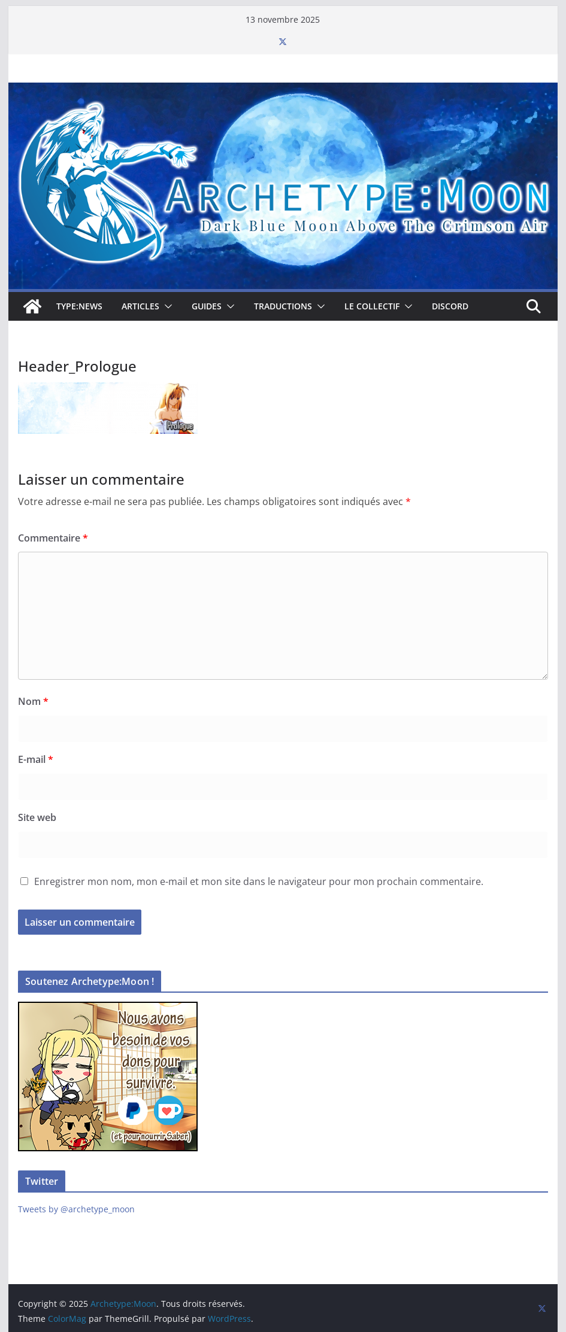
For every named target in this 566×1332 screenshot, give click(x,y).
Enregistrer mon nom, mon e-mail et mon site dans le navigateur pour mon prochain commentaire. (258, 881)
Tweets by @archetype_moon (76, 1209)
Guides (207, 306)
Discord (450, 306)
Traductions (283, 306)
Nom (33, 701)
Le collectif (371, 306)
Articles (140, 306)
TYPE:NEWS (79, 306)
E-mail (35, 759)
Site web (37, 817)
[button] (165, 306)
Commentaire (53, 538)
